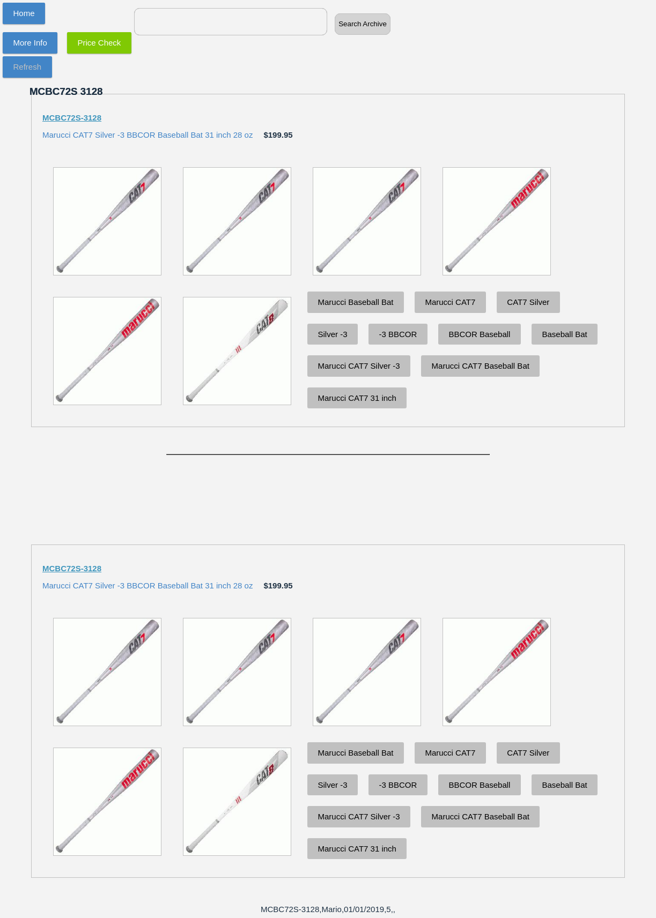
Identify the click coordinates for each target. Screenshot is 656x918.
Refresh (27, 66)
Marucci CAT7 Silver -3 (359, 365)
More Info (30, 42)
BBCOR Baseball (479, 334)
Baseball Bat (564, 334)
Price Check (99, 42)
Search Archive (362, 24)
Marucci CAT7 (450, 302)
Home (24, 13)
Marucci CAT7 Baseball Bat (480, 365)
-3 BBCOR (398, 334)
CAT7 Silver (528, 302)
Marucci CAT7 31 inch (357, 397)
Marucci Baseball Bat (356, 302)
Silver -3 (333, 334)
